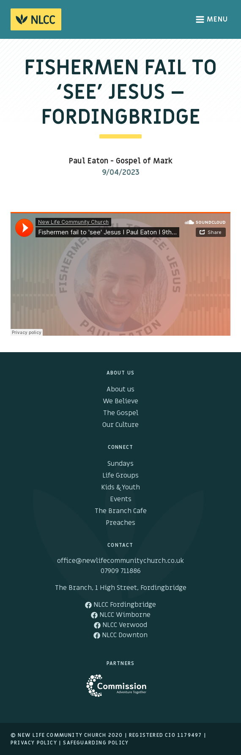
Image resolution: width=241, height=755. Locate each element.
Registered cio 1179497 (165, 735)
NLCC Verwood (120, 625)
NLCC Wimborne (121, 614)
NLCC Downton (120, 635)
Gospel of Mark (144, 161)
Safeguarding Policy (96, 742)
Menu (212, 19)
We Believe (120, 401)
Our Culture (120, 424)
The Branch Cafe (121, 511)
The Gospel (120, 413)
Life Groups (120, 475)
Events (120, 499)
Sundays (120, 463)
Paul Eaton (88, 161)
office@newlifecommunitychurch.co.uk (120, 560)
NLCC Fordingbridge (120, 604)
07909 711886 (121, 571)
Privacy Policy (34, 742)
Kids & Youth (120, 487)
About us (120, 389)
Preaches (120, 522)
